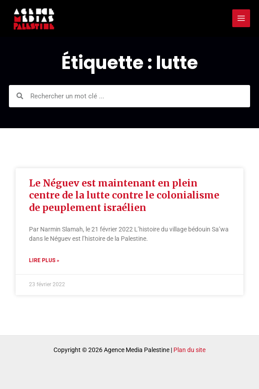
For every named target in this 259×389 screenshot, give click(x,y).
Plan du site (189, 349)
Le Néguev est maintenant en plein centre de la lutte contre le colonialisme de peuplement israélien (124, 195)
